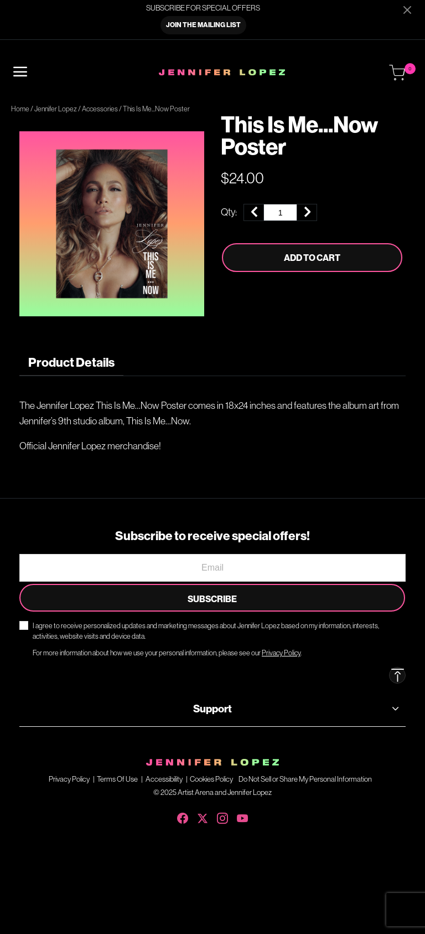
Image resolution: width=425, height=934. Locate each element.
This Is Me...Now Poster (156, 109)
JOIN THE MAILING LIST (203, 24)
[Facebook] (182, 816)
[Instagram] (222, 816)
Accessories (100, 109)
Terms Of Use (117, 779)
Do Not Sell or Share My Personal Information (305, 779)
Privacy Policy (69, 779)
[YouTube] (242, 816)
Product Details (71, 362)
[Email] (212, 568)
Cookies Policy (211, 779)
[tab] (71, 363)
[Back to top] (397, 675)
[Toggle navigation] (20, 72)
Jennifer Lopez (55, 109)
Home (20, 109)
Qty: (229, 212)
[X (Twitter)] (202, 816)
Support (212, 708)
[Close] (407, 10)
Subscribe (212, 598)
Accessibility (164, 779)
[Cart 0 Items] (397, 73)
